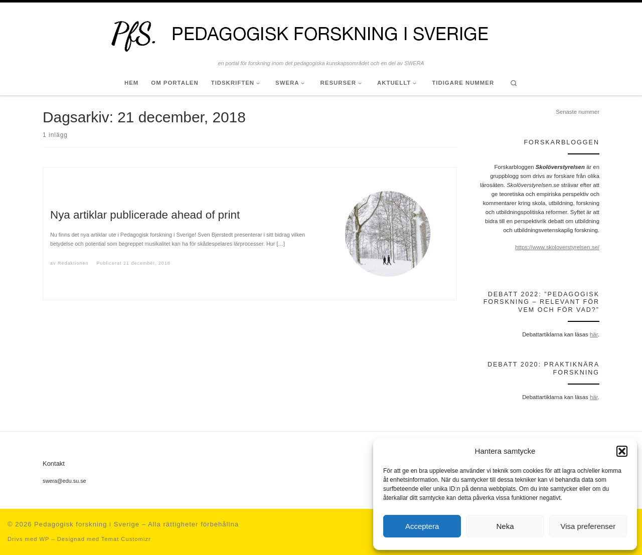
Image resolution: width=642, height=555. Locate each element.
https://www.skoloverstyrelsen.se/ (557, 247)
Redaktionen (73, 263)
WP (44, 539)
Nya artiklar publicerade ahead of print (145, 215)
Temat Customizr (126, 539)
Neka (505, 526)
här (594, 334)
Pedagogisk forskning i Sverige (86, 524)
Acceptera (422, 526)
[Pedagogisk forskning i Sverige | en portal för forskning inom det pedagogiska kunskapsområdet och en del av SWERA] (321, 31)
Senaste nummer (577, 112)
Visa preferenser (587, 526)
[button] (622, 451)
